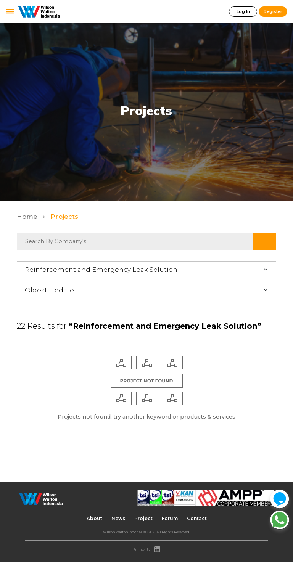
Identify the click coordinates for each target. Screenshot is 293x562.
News (118, 518)
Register (273, 11)
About (94, 518)
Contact (197, 518)
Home (28, 216)
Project (143, 518)
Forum (170, 518)
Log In (243, 11)
